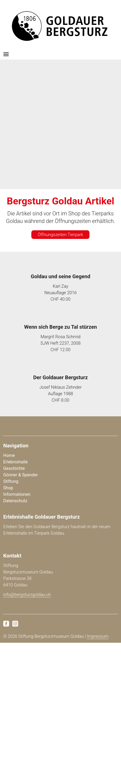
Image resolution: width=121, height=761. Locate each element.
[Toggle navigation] (6, 54)
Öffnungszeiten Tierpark (60, 234)
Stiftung (10, 481)
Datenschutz (15, 500)
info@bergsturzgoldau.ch (27, 594)
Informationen (16, 494)
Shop (8, 487)
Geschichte (14, 468)
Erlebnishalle (15, 461)
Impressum (97, 636)
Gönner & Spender (20, 474)
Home (9, 455)
